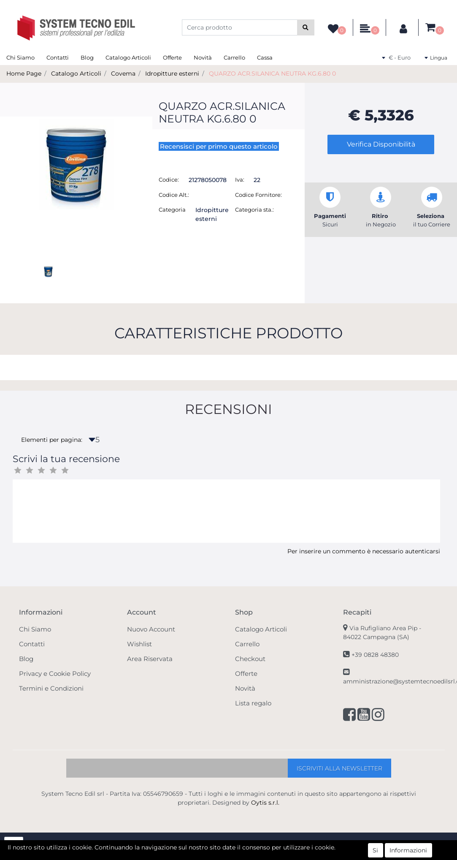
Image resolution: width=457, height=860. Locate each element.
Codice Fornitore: (258, 194)
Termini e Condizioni (51, 688)
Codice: (169, 179)
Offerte (172, 57)
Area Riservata (150, 659)
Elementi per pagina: (51, 440)
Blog (87, 57)
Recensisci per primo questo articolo (219, 146)
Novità (203, 57)
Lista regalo (253, 703)
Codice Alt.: (174, 194)
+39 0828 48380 (375, 655)
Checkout (250, 659)
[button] (305, 27)
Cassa (265, 57)
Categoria (172, 209)
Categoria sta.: (254, 209)
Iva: (239, 179)
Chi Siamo (20, 57)
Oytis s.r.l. (265, 802)
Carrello (234, 57)
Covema (123, 73)
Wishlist (139, 644)
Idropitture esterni (172, 73)
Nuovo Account (151, 629)
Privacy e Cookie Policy (55, 673)
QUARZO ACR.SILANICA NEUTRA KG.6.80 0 (272, 73)
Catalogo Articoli (128, 57)
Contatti (57, 57)
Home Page (23, 73)
